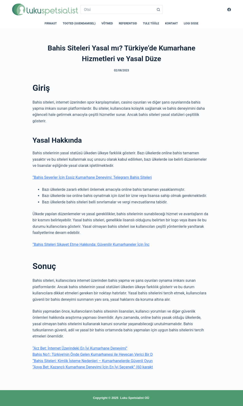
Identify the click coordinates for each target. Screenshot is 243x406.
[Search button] (158, 9)
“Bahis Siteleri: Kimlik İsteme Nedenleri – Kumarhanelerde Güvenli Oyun (93, 361)
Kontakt (171, 23)
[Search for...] (117, 9)
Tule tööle (151, 23)
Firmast (51, 23)
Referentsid (128, 23)
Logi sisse (191, 23)
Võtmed (107, 23)
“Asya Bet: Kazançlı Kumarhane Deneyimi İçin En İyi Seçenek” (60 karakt (93, 367)
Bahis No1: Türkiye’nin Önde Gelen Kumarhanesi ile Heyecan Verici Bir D (93, 354)
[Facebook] (229, 9)
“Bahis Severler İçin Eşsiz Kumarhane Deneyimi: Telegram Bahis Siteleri (92, 177)
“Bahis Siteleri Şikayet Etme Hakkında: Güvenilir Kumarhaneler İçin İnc (91, 244)
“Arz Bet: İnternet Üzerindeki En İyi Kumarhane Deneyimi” (80, 348)
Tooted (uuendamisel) (79, 23)
